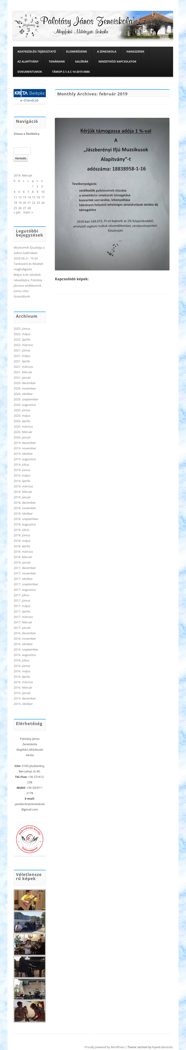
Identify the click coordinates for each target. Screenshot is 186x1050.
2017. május (22, 606)
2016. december (25, 633)
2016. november (25, 638)
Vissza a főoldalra (26, 134)
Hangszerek (135, 51)
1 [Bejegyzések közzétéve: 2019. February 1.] (33, 186)
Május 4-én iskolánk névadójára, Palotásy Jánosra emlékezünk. (28, 280)
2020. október (23, 394)
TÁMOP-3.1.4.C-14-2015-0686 (71, 72)
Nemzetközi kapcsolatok (117, 61)
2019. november (25, 448)
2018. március (23, 551)
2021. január (22, 377)
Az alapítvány (28, 61)
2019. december (25, 443)
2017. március (23, 617)
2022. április (22, 339)
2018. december (25, 503)
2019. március (23, 486)
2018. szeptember (26, 519)
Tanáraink (57, 61)
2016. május (22, 671)
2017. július (21, 595)
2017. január (22, 628)
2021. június (22, 350)
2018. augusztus (25, 524)
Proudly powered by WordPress (105, 1047)
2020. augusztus (25, 405)
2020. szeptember (26, 399)
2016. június (22, 666)
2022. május (22, 334)
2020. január (22, 437)
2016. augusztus (25, 655)
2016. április (22, 677)
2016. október (23, 644)
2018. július (21, 530)
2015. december (25, 698)
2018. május (22, 541)
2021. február (23, 372)
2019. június (22, 470)
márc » (28, 212)
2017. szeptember (26, 584)
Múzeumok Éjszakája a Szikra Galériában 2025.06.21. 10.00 (29, 252)
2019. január (22, 497)
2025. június (22, 329)
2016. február (23, 687)
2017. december (25, 568)
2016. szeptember (26, 649)
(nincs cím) (21, 291)
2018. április (22, 546)
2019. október (23, 454)
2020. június (22, 410)
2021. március (23, 367)
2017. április (22, 611)
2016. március (23, 682)
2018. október (23, 513)
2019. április (22, 481)
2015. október (23, 704)
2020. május (22, 416)
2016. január (22, 693)
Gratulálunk (22, 296)
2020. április (22, 421)
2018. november (25, 508)
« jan (17, 212)
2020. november (25, 388)
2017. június (22, 600)
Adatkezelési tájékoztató (36, 51)
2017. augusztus (25, 590)
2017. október (23, 579)
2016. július (21, 660)
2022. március (23, 345)
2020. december (25, 383)
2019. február (23, 492)
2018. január (22, 562)
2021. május (22, 356)
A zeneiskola (106, 51)
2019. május (22, 475)
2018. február (23, 557)
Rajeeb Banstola (162, 1047)
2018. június (22, 535)
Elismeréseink (76, 51)
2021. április (22, 361)
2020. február (23, 432)
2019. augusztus (25, 459)
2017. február (23, 622)
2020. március (23, 426)
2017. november (25, 573)
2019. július (21, 464)
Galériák (81, 61)
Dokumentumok (29, 72)
